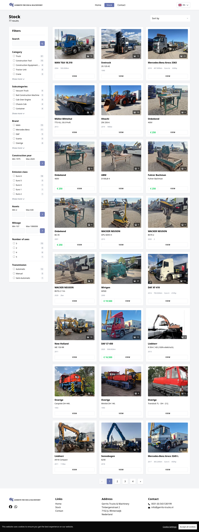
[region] (99, 526)
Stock (109, 5)
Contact (121, 5)
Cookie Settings (170, 526)
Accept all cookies (188, 526)
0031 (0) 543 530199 (161, 503)
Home (98, 5)
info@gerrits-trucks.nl (162, 507)
